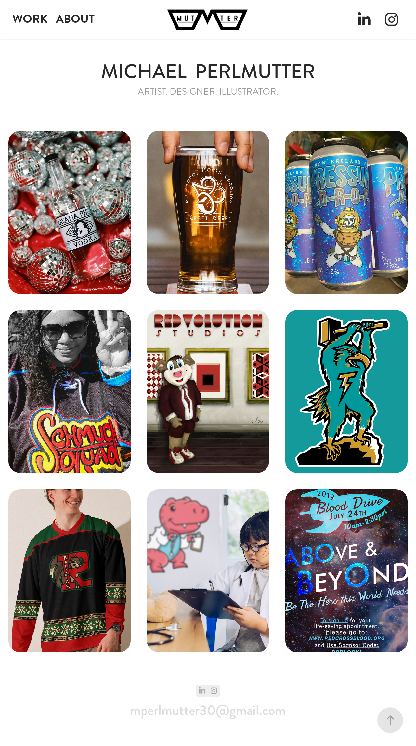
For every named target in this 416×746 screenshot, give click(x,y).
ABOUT (75, 18)
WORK (30, 18)
